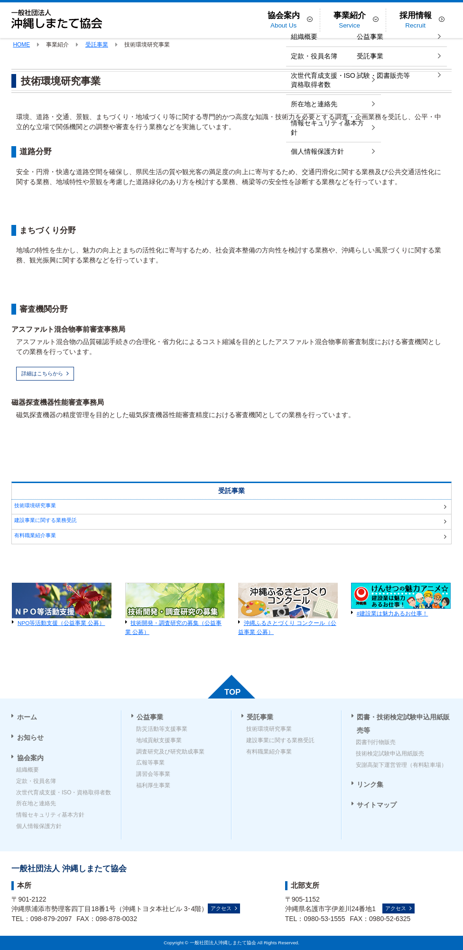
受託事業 (96, 44)
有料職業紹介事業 (35, 535)
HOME (21, 44)
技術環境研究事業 (35, 505)
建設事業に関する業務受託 (45, 520)
